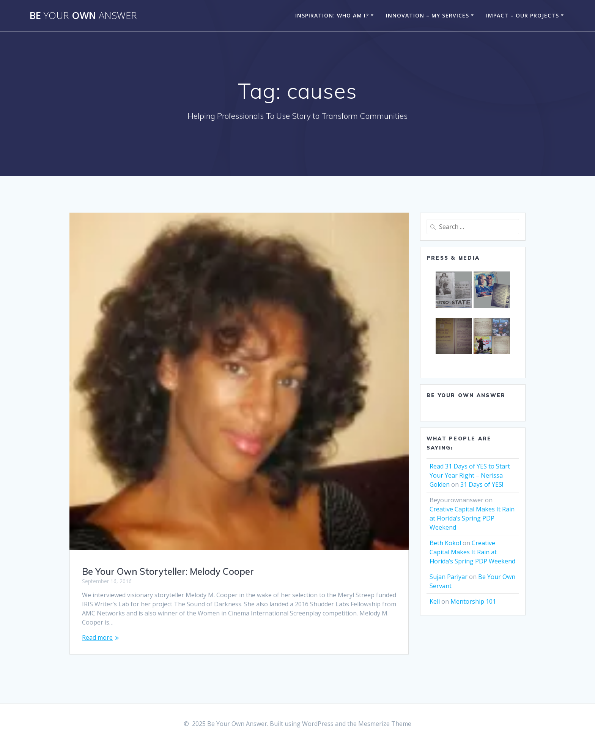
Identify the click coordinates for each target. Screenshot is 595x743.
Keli (435, 601)
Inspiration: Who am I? (332, 15)
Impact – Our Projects (522, 15)
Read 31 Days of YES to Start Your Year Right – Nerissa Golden (470, 475)
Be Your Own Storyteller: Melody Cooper (168, 571)
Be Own (83, 16)
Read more (97, 637)
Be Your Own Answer (466, 395)
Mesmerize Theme (384, 723)
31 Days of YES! (481, 484)
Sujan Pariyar (449, 577)
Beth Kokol (445, 543)
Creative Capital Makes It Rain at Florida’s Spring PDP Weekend (472, 518)
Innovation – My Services (427, 15)
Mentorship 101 (473, 601)
